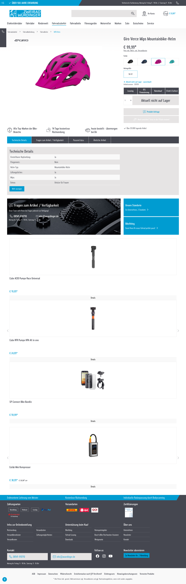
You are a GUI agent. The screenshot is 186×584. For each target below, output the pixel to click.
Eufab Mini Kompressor (19, 467)
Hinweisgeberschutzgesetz (127, 573)
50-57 (131, 74)
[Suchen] (133, 13)
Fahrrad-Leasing (70, 534)
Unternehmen (128, 530)
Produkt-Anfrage (153, 111)
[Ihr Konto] (148, 13)
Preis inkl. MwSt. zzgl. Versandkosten (135, 50)
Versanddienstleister (14, 534)
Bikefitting (68, 530)
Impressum (41, 573)
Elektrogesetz (109, 573)
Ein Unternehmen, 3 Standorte (135, 209)
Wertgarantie (99, 539)
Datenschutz (53, 573)
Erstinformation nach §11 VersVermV (88, 573)
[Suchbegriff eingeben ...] (100, 13)
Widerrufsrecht (66, 573)
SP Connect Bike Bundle (20, 401)
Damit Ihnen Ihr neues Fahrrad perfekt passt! (140, 228)
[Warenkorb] (169, 13)
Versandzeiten (41, 530)
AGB (33, 573)
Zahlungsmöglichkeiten (44, 534)
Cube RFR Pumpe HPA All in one (24, 340)
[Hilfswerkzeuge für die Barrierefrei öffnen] (5, 579)
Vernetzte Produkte (147, 573)
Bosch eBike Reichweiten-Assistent (107, 534)
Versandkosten (12, 539)
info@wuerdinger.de (48, 216)
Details (93, 297)
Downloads (69, 539)
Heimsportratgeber (101, 530)
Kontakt (126, 539)
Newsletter (127, 534)
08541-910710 (20, 216)
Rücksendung (11, 530)
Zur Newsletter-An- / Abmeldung (136, 555)
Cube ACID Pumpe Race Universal (24, 278)
